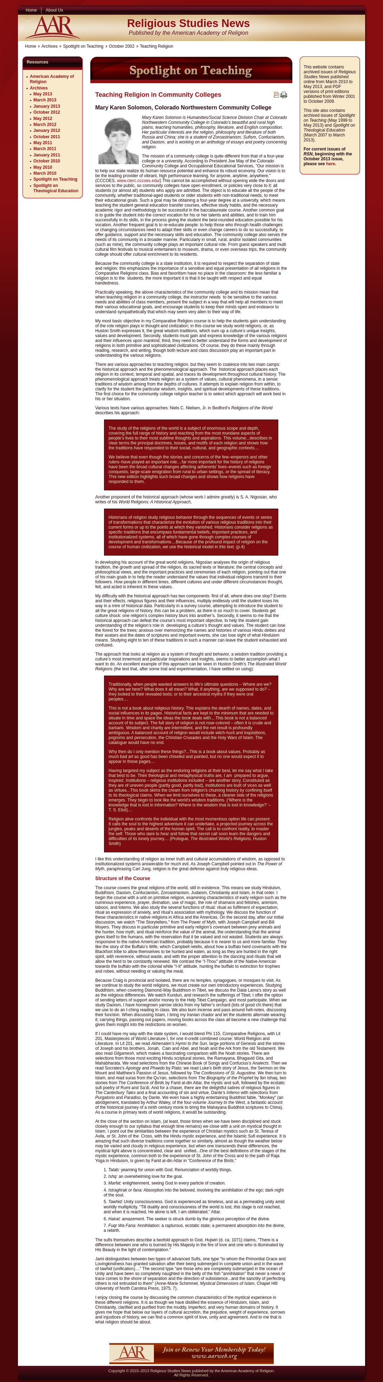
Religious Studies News (188, 23)
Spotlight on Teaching (83, 46)
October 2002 (122, 46)
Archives (49, 46)
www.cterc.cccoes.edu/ (138, 180)
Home (30, 46)
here (330, 163)
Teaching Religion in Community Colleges (158, 94)
